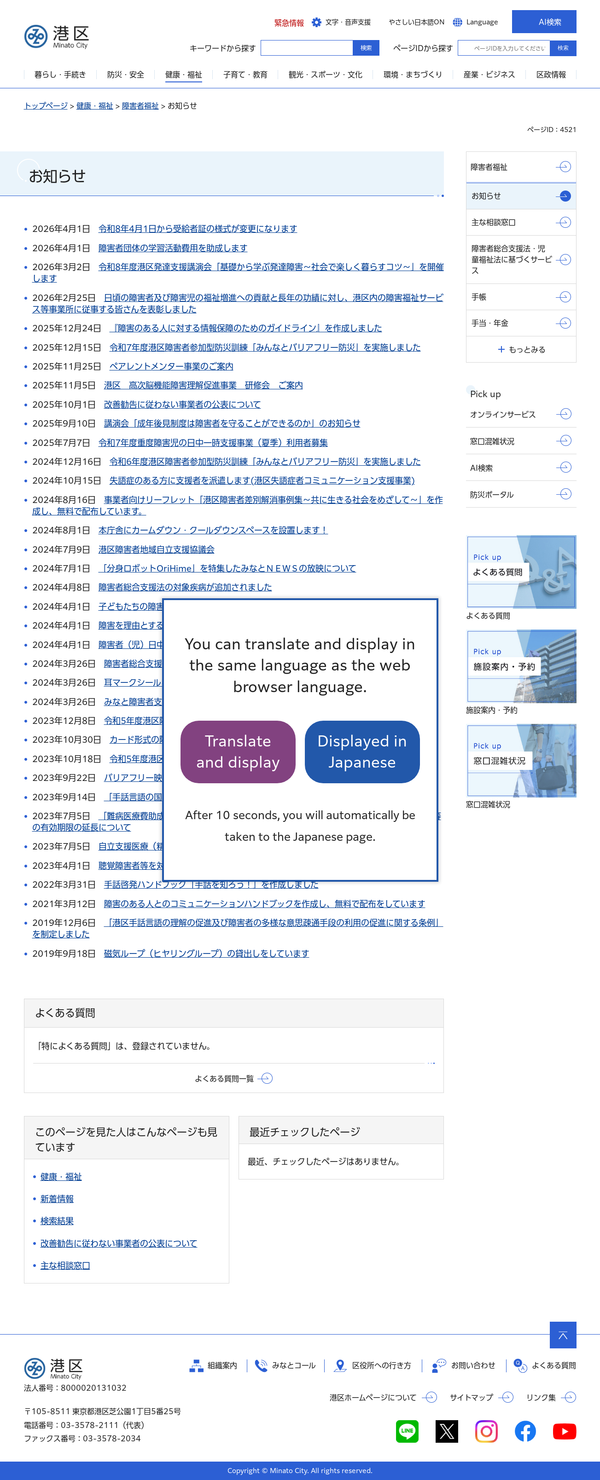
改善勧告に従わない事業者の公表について (182, 404)
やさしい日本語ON (417, 22)
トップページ (46, 106)
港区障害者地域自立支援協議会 (157, 549)
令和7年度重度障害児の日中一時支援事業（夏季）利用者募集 (213, 443)
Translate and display (238, 751)
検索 (563, 48)
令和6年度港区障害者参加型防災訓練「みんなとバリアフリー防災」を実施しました (265, 461)
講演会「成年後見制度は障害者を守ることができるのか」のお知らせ (232, 423)
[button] (282, 21)
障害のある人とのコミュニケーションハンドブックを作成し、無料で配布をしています (264, 904)
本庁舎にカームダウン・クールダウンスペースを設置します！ (213, 530)
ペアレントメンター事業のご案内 (171, 366)
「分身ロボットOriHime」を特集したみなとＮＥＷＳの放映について (227, 568)
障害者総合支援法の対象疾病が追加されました (185, 587)
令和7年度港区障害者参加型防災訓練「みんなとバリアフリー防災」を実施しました (265, 347)
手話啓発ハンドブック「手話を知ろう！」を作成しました (211, 884)
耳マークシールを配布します (157, 682)
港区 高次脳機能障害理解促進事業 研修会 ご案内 (203, 385)
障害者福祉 (140, 106)
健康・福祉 (94, 106)
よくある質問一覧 (224, 1078)
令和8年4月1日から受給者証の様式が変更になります (198, 229)
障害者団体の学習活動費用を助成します (173, 248)
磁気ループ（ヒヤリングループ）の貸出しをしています (206, 953)
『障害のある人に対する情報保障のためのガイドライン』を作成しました (246, 328)
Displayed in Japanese (362, 751)
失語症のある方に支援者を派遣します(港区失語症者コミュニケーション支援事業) (262, 480)
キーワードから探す (269, 47)
